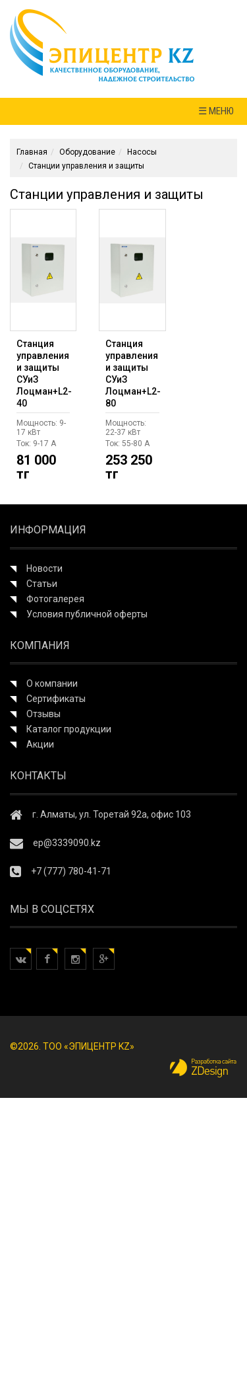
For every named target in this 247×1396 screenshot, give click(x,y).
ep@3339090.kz (67, 842)
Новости (44, 568)
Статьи (41, 583)
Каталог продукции (68, 729)
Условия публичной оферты (87, 614)
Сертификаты (56, 698)
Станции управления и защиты (86, 166)
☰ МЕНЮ (216, 111)
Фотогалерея (55, 599)
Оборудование (87, 152)
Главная (31, 152)
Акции (40, 744)
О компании (52, 683)
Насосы (142, 152)
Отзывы (43, 714)
